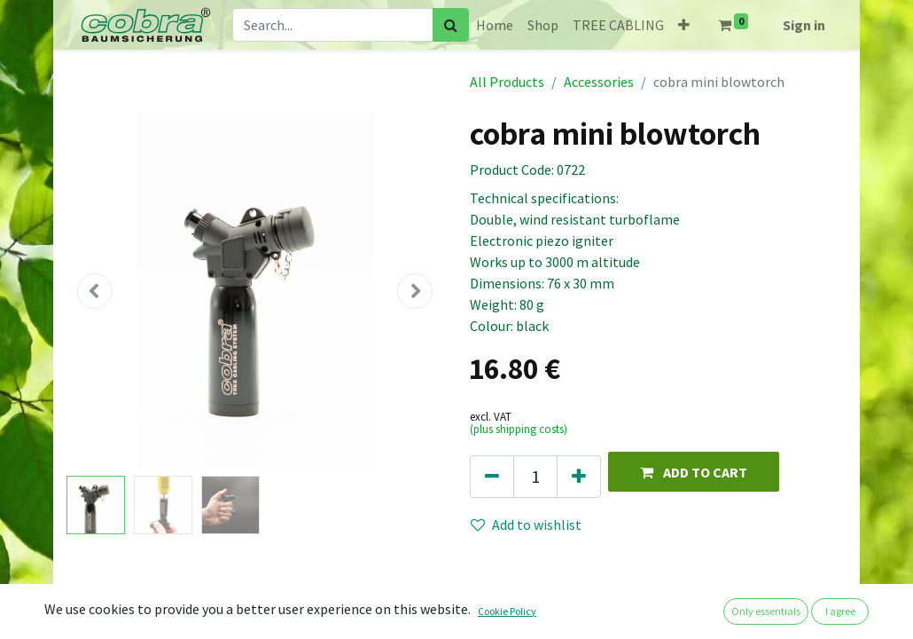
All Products (507, 82)
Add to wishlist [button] (526, 524)
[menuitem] (494, 25)
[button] (684, 25)
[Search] (451, 25)
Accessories (599, 82)
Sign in (804, 25)
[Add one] (579, 476)
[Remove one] (492, 476)
